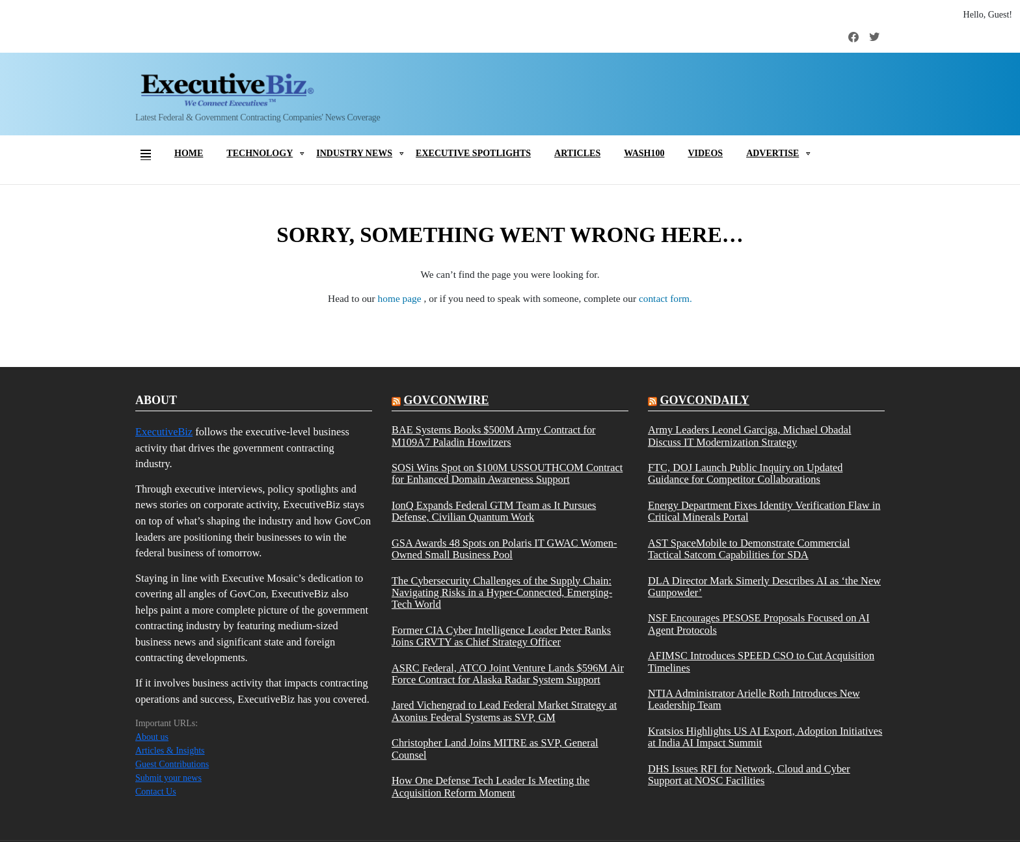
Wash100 (644, 153)
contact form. (665, 298)
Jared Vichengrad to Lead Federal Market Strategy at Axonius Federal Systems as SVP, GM (504, 711)
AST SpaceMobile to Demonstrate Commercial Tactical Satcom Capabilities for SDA (749, 549)
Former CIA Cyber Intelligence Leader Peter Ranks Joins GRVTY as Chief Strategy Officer (501, 636)
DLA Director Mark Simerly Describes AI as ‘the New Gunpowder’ (764, 587)
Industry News (354, 153)
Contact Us (155, 791)
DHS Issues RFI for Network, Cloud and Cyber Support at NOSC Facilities (749, 775)
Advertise (772, 153)
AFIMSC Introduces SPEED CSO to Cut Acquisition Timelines (761, 661)
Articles (577, 153)
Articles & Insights (170, 750)
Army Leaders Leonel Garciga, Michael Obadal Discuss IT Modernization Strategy (750, 436)
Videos (705, 153)
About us (151, 737)
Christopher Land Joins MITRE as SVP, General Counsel (495, 749)
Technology (259, 153)
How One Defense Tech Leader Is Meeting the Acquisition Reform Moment (490, 786)
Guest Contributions (172, 764)
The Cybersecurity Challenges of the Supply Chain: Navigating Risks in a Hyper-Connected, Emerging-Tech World (502, 593)
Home (188, 153)
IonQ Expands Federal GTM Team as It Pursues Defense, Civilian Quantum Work (494, 511)
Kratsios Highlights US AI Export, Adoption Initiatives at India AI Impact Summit (765, 737)
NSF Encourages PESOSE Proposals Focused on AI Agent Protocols (759, 624)
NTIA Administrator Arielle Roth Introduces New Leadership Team (754, 699)
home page (401, 298)
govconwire (446, 400)
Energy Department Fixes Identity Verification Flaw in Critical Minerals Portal (764, 511)
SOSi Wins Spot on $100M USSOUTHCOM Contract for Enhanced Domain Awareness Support (507, 473)
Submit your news (168, 778)
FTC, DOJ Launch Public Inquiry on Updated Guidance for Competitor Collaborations (745, 473)
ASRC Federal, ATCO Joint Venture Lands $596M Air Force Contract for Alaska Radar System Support (508, 674)
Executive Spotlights (473, 153)
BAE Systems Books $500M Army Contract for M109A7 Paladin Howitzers (494, 436)
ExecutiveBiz (164, 432)
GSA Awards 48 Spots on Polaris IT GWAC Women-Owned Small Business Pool (504, 549)
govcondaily (704, 400)
